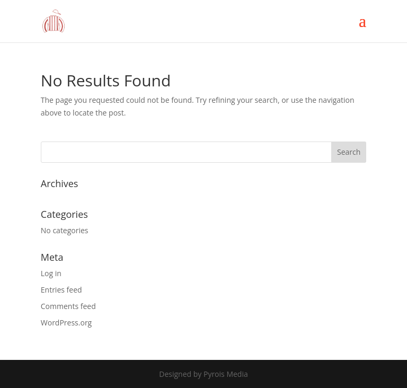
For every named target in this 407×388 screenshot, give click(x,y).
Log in (51, 273)
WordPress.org (66, 323)
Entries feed (61, 290)
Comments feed (68, 306)
